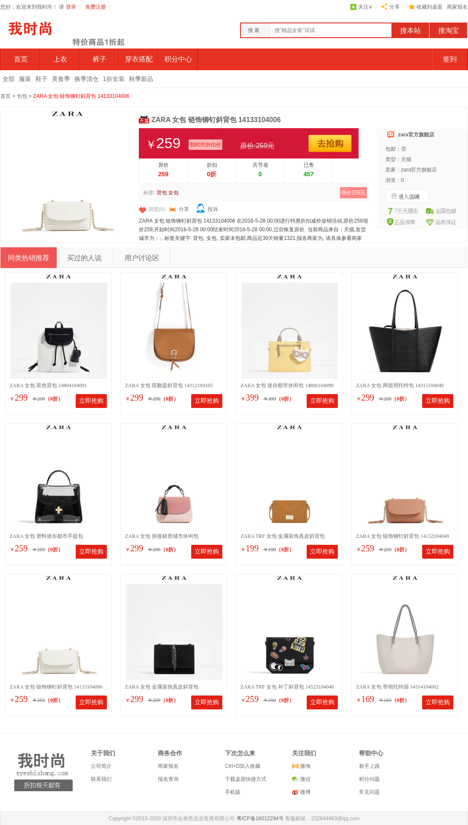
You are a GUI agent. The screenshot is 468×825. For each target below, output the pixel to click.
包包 (22, 96)
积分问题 (369, 779)
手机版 (232, 792)
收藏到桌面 (429, 7)
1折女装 (114, 78)
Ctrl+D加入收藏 (242, 766)
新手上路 (369, 766)
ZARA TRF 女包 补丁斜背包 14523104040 (287, 687)
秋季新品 (141, 78)
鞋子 (41, 78)
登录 (71, 7)
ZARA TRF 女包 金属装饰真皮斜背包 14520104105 (282, 536)
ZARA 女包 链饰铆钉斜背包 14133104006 (81, 96)
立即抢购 (91, 401)
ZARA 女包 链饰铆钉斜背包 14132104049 (402, 536)
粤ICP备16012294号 (260, 818)
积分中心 (178, 59)
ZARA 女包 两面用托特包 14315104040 (400, 385)
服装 (25, 78)
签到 (450, 59)
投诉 (213, 209)
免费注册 (95, 7)
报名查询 (168, 779)
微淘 (305, 766)
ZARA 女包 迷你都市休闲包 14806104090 (286, 385)
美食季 (61, 78)
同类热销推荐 (28, 258)
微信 (305, 779)
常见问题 (369, 792)
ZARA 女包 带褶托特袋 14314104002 (397, 687)
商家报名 (457, 7)
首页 (21, 59)
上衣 (60, 59)
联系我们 (101, 779)
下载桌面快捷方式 (245, 779)
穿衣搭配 (139, 59)
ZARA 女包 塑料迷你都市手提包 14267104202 (46, 536)
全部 (9, 78)
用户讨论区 (142, 258)
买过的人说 (84, 258)
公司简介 (101, 766)
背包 (162, 193)
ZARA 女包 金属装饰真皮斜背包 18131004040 (162, 687)
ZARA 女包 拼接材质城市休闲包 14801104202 (162, 536)
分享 (394, 7)
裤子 (99, 59)
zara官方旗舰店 (416, 135)
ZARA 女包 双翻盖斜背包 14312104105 (169, 385)
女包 (173, 193)
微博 (305, 792)
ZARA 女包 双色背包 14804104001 (48, 385)
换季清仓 (86, 78)
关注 (365, 7)
